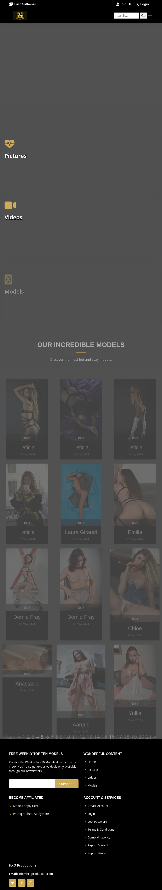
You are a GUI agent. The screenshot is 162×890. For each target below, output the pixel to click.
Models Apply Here (26, 805)
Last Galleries (25, 4)
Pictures (16, 163)
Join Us (126, 4)
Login (144, 4)
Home (92, 761)
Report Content (98, 845)
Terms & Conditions (101, 829)
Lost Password (97, 821)
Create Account (98, 805)
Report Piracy (97, 853)
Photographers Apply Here (31, 813)
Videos (13, 225)
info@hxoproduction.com (35, 874)
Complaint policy (99, 837)
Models (93, 785)
